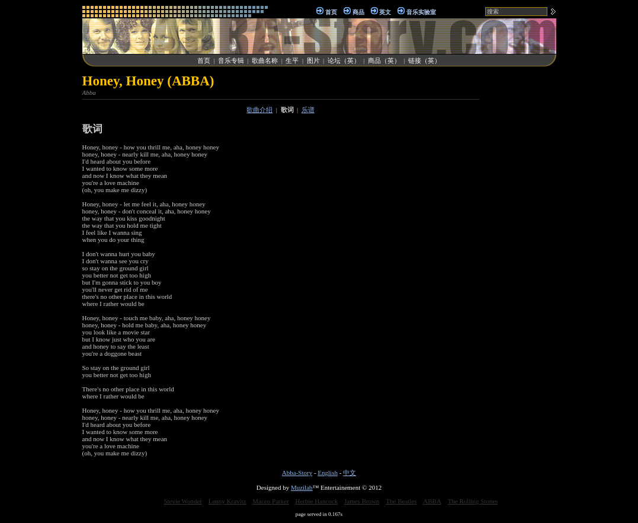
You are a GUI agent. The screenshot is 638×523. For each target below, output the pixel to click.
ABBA (432, 501)
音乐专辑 (231, 60)
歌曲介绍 (259, 109)
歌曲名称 (265, 60)
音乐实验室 (421, 12)
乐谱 (308, 109)
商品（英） (384, 60)
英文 (385, 12)
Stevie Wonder (182, 501)
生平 (292, 60)
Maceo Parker (270, 501)
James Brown (362, 501)
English (328, 472)
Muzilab (302, 487)
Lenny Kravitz (227, 501)
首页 (331, 12)
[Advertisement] (520, 251)
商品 (358, 12)
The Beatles (401, 501)
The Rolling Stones (473, 501)
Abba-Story (297, 472)
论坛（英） (344, 60)
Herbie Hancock (316, 501)
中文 (349, 472)
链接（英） (424, 60)
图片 (313, 60)
